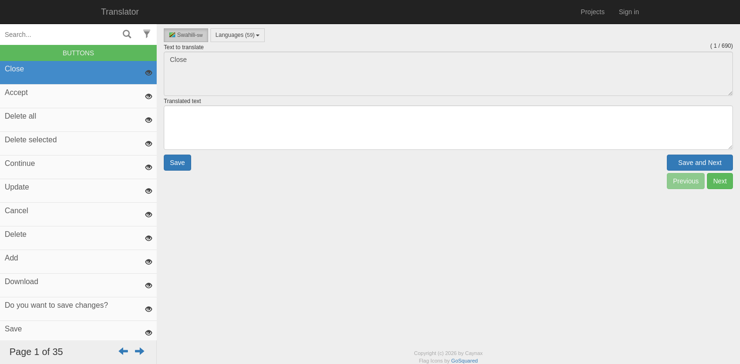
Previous (685, 181)
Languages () (238, 35)
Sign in (629, 12)
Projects (593, 12)
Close (448, 74)
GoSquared (464, 361)
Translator (120, 12)
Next (720, 181)
